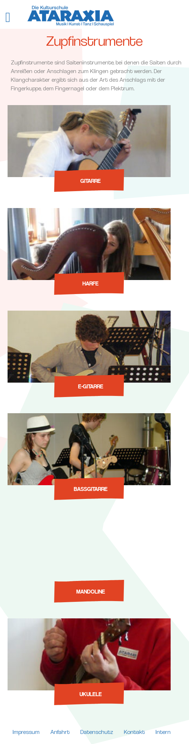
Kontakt (134, 732)
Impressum (26, 732)
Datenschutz (96, 732)
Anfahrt (59, 732)
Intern (163, 732)
